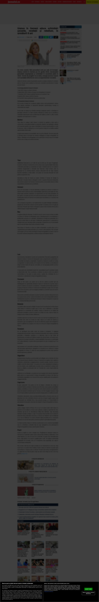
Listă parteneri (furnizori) (48, 591)
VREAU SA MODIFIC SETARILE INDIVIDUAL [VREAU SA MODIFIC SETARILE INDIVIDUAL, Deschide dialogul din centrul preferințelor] (88, 593)
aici (41, 594)
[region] (49, 592)
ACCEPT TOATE (88, 589)
